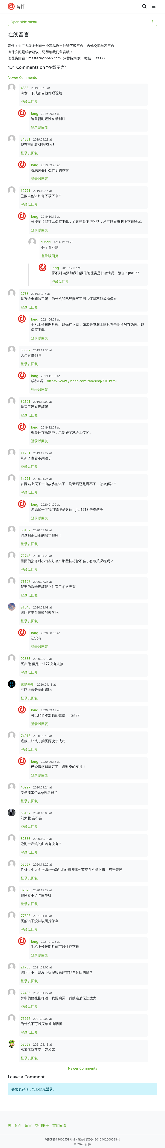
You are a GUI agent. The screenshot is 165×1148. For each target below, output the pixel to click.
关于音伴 (14, 1125)
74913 (26, 735)
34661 (26, 139)
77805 (26, 915)
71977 (26, 1018)
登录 (49, 1089)
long (34, 113)
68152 (26, 530)
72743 (26, 555)
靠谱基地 (27, 684)
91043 (26, 607)
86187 (26, 813)
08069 (26, 1044)
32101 (26, 401)
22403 (26, 993)
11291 (26, 453)
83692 (26, 350)
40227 (26, 787)
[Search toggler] (144, 6)
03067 (26, 864)
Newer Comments (22, 77)
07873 (26, 890)
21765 (26, 967)
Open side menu (82, 21)
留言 (28, 1125)
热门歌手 (42, 1125)
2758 (25, 293)
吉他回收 (59, 1125)
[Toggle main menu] (153, 6)
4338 (25, 87)
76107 (26, 581)
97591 (46, 242)
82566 (26, 838)
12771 (26, 190)
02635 (26, 658)
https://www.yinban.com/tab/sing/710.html (81, 381)
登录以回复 (29, 101)
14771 (26, 478)
